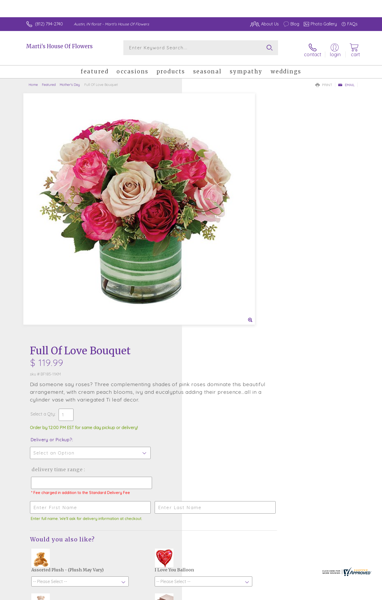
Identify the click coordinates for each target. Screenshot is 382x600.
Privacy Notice (272, 594)
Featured (49, 81)
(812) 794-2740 (49, 24)
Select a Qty (204, 165)
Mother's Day (70, 81)
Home (33, 81)
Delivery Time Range (218, 221)
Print (323, 81)
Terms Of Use (241, 594)
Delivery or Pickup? (212, 191)
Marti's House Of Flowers (59, 46)
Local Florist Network (310, 594)
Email (346, 81)
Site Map (343, 594)
